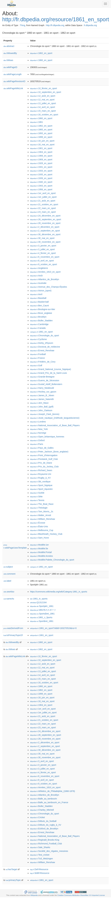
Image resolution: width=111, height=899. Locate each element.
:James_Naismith (42, 399)
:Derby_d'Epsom (41, 343)
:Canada (38, 328)
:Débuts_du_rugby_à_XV (45, 825)
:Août (36, 275)
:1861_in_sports (38, 598)
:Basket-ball (39, 302)
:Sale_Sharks (40, 847)
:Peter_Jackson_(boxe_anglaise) (49, 451)
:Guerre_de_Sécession (44, 380)
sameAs (8, 598)
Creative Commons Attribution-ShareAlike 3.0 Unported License (81, 895)
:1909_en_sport (41, 159)
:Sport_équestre (41, 489)
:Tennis (37, 500)
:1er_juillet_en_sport (43, 197)
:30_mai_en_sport (42, 238)
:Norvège (38, 433)
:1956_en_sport (41, 189)
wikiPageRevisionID (14, 81)
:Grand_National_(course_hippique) (50, 369)
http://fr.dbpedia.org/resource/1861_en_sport (55, 19)
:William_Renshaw (42, 519)
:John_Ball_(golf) (41, 406)
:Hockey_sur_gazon (43, 391)
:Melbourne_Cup (41, 530)
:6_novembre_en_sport (44, 257)
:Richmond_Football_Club (46, 843)
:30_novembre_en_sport (45, 242)
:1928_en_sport (41, 163)
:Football (38, 354)
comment (9, 574)
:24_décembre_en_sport (45, 215)
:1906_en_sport (41, 156)
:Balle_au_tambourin (43, 798)
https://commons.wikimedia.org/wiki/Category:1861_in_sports (58, 591)
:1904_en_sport (41, 152)
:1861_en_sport (41, 332)
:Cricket (37, 817)
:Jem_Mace (39, 403)
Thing (22, 25)
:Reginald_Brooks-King (44, 840)
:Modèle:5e (39, 548)
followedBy (10, 53)
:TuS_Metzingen (41, 858)
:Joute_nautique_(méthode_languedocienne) (54, 418)
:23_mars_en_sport (43, 212)
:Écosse (37, 523)
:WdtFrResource (39, 873)
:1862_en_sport (41, 53)
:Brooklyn (38, 317)
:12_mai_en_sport (42, 99)
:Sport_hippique (41, 485)
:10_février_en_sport (43, 88)
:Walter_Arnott (40, 515)
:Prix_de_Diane (41, 463)
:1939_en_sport (41, 178)
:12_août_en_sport (42, 96)
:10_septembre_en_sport (45, 92)
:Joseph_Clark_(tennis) (44, 414)
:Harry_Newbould (42, 388)
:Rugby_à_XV (40, 478)
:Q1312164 (38, 602)
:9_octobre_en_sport (43, 264)
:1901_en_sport (41, 148)
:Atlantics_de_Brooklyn (44, 279)
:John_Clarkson (41, 410)
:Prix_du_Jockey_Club (44, 466)
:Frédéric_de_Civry (42, 362)
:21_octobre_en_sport (44, 204)
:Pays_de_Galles (41, 448)
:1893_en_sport (41, 133)
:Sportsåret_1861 (42, 613)
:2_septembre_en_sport (45, 230)
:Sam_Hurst (39, 538)
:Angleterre (39, 268)
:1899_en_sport (41, 137)
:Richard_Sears (41, 470)
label (7, 581)
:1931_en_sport (41, 167)
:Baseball (38, 298)
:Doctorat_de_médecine (45, 347)
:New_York (39, 429)
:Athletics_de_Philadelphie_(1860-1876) (52, 791)
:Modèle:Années (41, 556)
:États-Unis (39, 526)
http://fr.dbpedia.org (55, 25)
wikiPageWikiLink (13, 88)
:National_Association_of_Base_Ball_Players (55, 425)
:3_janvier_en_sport (43, 245)
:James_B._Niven (42, 395)
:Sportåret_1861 (41, 621)
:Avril (36, 294)
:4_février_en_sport (43, 253)
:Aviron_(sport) (40, 290)
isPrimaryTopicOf (13, 635)
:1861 (36, 122)
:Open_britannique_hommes (47, 436)
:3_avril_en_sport (42, 761)
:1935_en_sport (41, 174)
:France (37, 358)
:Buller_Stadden (41, 320)
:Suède (37, 493)
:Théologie (38, 508)
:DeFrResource (39, 869)
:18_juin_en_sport (42, 141)
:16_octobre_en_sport (44, 114)
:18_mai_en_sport (42, 144)
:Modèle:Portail (41, 552)
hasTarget (11, 869)
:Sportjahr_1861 (41, 606)
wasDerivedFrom (13, 628)
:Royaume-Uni (40, 474)
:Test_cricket (39, 855)
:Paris (36, 444)
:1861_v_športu (41, 617)
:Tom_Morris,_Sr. (41, 511)
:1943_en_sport (41, 186)
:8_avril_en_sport (42, 260)
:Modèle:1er (39, 545)
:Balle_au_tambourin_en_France (49, 802)
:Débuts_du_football (43, 821)
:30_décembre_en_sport (45, 234)
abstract (8, 46)
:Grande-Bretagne (42, 377)
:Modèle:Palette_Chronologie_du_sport (52, 560)
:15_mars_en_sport (43, 111)
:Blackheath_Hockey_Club (46, 534)
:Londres (38, 421)
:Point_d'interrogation (43, 455)
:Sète (36, 496)
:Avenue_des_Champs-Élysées (48, 287)
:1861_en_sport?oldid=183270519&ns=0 (53, 628)
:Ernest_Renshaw (42, 350)
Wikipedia (34, 895)
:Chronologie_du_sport (44, 335)
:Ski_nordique (40, 481)
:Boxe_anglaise (41, 313)
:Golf (36, 365)
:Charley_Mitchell (42, 810)
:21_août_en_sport (42, 201)
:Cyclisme (38, 339)
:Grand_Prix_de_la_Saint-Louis (48, 373)
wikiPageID (10, 67)
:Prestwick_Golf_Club (44, 459)
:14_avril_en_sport (42, 107)
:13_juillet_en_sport (43, 103)
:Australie (38, 283)
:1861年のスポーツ (43, 610)
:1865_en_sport (41, 129)
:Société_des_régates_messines (49, 851)
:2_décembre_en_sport (44, 227)
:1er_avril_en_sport (43, 193)
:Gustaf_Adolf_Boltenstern (46, 384)
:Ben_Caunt (39, 305)
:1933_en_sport (41, 171)
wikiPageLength (12, 74)
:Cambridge (39, 324)
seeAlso (8, 591)
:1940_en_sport (41, 182)
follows (8, 60)
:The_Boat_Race (41, 504)
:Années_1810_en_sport (45, 272)
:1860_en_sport (41, 60)
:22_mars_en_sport (43, 208)
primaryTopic (13, 880)
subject (8, 567)
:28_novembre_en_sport (45, 223)
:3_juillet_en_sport (42, 249)
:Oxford (37, 440)
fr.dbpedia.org (90, 25)
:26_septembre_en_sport (45, 219)
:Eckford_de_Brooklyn (44, 828)
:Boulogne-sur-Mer (42, 309)
